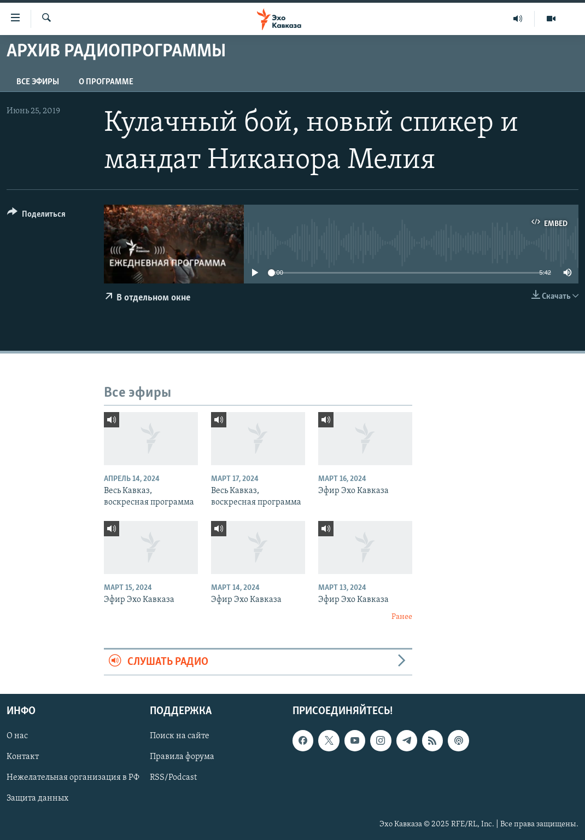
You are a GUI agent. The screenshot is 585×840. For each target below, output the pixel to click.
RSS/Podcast (173, 778)
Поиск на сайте (179, 736)
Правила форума (182, 756)
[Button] (36, 216)
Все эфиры (37, 82)
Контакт (23, 756)
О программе (106, 82)
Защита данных (37, 799)
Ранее (401, 617)
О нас (17, 736)
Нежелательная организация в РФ (73, 778)
